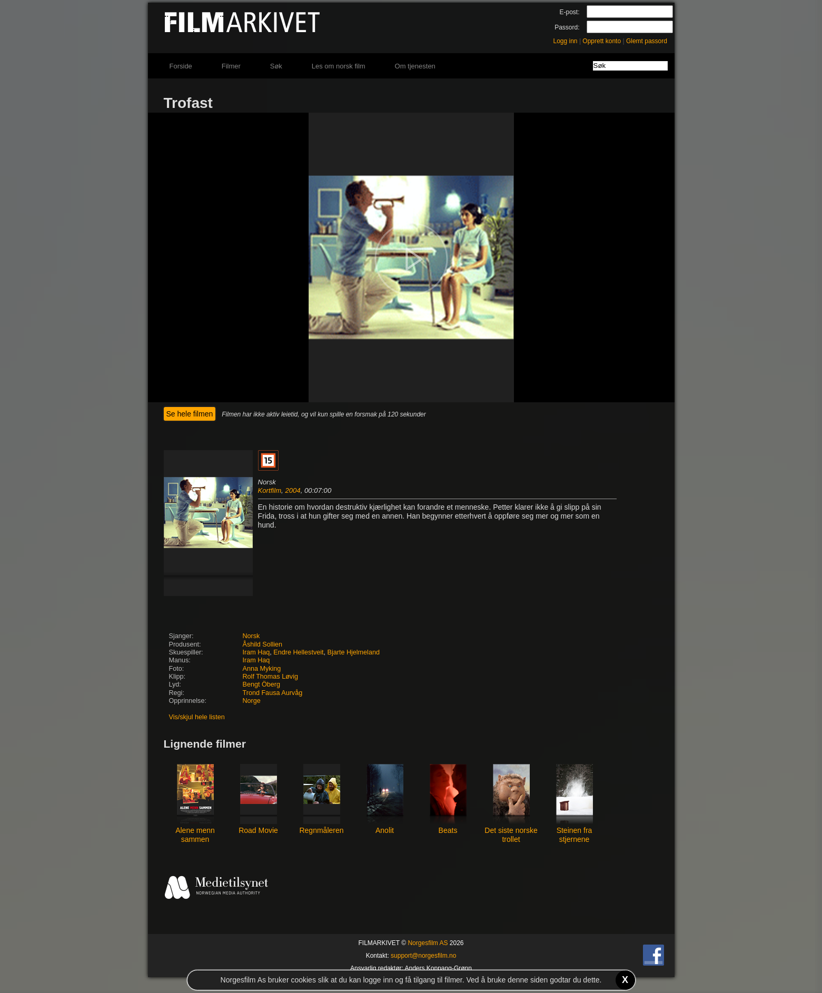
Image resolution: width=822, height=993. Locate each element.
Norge (252, 700)
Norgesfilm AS (428, 943)
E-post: (569, 12)
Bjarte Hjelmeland (354, 652)
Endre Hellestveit (298, 652)
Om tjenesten (415, 66)
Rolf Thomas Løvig (270, 676)
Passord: (566, 27)
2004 (292, 490)
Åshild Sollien (263, 644)
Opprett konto (601, 41)
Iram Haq (256, 652)
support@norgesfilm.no (423, 955)
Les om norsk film (338, 66)
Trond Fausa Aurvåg (273, 693)
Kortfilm (270, 490)
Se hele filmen (189, 414)
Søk (276, 66)
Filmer (231, 66)
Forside (181, 66)
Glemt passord (646, 41)
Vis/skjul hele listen (197, 717)
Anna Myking (262, 668)
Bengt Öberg (261, 684)
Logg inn (565, 41)
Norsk (251, 636)
